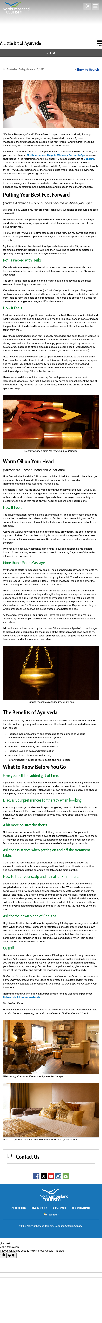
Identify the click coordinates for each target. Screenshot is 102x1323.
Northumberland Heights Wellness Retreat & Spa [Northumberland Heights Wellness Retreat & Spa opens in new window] (56, 155)
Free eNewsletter (80, 1207)
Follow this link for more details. (22, 997)
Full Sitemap (59, 1207)
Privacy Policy (39, 1207)
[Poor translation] (11, 1255)
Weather (53, 1214)
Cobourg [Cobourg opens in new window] (89, 158)
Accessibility (19, 1207)
